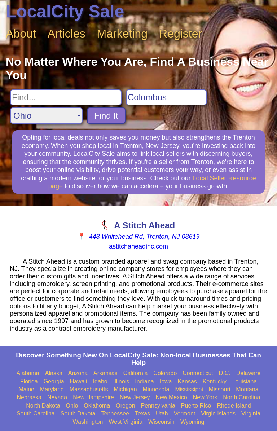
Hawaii (78, 381)
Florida (29, 381)
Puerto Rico (196, 406)
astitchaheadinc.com (138, 246)
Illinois (121, 381)
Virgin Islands (218, 413)
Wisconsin (161, 422)
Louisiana (244, 381)
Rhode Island (234, 406)
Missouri (219, 389)
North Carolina (241, 397)
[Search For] (66, 97)
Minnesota (156, 389)
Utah (162, 413)
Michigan (125, 389)
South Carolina (36, 413)
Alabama (28, 373)
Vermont (184, 413)
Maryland (52, 389)
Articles (66, 33)
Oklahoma (97, 406)
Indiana (144, 381)
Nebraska (29, 397)
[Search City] (166, 97)
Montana (247, 389)
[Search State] (46, 115)
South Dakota (78, 413)
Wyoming (192, 422)
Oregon (125, 406)
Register (180, 33)
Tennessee (115, 413)
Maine (26, 389)
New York (205, 397)
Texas (142, 413)
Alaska (53, 373)
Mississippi (189, 389)
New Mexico (171, 397)
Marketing (122, 33)
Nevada (57, 397)
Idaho (100, 381)
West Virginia (125, 422)
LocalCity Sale (65, 11)
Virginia (250, 413)
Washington (87, 422)
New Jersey (135, 397)
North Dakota (43, 406)
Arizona (78, 373)
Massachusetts (89, 389)
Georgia (54, 381)
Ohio (72, 406)
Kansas (187, 381)
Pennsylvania (158, 406)
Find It (106, 115)
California (135, 373)
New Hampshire (93, 397)
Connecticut (198, 373)
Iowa (166, 381)
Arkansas (105, 373)
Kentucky (215, 381)
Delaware (248, 373)
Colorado (165, 373)
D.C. (224, 373)
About (21, 33)
